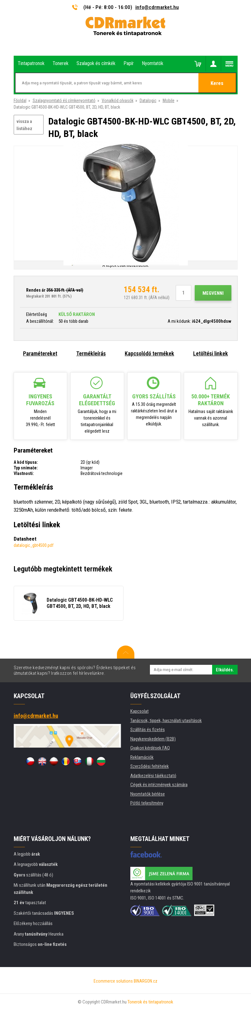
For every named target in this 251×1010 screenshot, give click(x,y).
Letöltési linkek (210, 353)
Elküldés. (225, 670)
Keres (217, 83)
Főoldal (20, 100)
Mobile (168, 100)
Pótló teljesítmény (146, 803)
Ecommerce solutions (113, 981)
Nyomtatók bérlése (147, 794)
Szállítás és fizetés (147, 729)
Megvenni (213, 293)
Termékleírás (91, 353)
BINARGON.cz (145, 981)
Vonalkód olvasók (117, 100)
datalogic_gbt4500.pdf (33, 545)
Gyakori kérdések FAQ (150, 748)
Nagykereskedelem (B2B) (153, 739)
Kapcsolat (139, 711)
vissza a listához (24, 125)
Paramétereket (40, 353)
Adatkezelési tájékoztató (153, 775)
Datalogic (148, 100)
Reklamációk (142, 757)
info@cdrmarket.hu (157, 7)
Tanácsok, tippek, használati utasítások (166, 720)
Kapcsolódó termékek (149, 353)
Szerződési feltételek (149, 766)
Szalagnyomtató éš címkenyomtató (64, 100)
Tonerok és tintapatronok (150, 1002)
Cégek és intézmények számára (159, 784)
